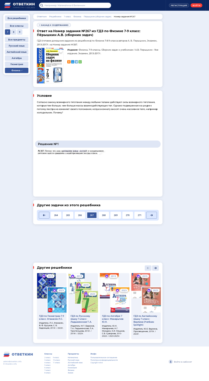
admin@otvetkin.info (12, 361)
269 (116, 215)
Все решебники (16, 18)
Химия (70, 373)
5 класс (47, 365)
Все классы (16, 25)
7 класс (47, 370)
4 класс (47, 362)
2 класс (47, 357)
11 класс (56, 362)
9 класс (56, 357)
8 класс (47, 373)
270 (127, 215)
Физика (71, 370)
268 (104, 215)
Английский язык (17, 51)
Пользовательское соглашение (104, 357)
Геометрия (16, 64)
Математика (73, 357)
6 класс (47, 368)
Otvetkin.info (11, 364)
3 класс (47, 360)
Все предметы (16, 39)
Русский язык (17, 45)
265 (68, 215)
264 (56, 215)
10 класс (56, 360)
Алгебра (17, 58)
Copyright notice (97, 362)
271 (139, 215)
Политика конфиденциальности (104, 360)
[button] (44, 215)
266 (80, 215)
